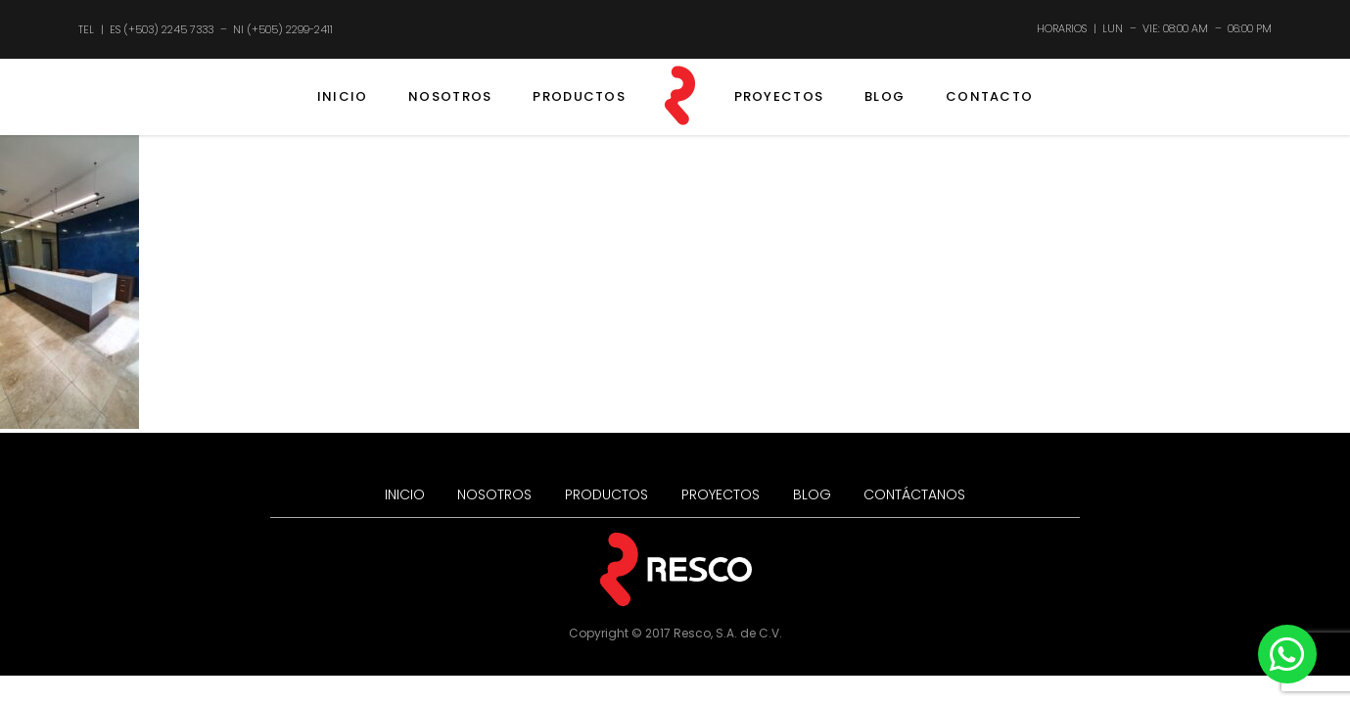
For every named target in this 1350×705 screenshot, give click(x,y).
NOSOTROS (449, 96)
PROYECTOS (779, 96)
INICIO (342, 96)
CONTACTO (989, 96)
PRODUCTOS (579, 96)
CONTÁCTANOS (914, 494)
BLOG (884, 96)
